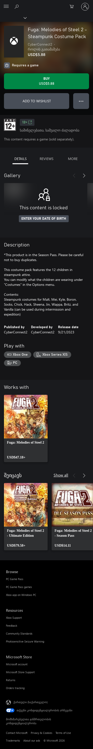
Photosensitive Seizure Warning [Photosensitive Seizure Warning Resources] (25, 641)
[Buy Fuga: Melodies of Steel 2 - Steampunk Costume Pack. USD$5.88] (46, 81)
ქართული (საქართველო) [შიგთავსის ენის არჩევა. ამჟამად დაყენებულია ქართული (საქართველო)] (30, 702)
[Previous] (74, 175)
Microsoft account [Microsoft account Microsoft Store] (17, 664)
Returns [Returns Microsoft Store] (10, 680)
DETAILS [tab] (20, 158)
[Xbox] (13, 17)
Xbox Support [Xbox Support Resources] (14, 617)
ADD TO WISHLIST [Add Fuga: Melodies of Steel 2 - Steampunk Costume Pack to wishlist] (37, 101)
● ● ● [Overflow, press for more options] (81, 101)
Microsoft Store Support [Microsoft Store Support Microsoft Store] (20, 672)
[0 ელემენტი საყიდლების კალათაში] (73, 7)
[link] (26, 428)
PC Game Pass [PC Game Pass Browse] (14, 579)
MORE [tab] (73, 158)
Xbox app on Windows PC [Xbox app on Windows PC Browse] (21, 594)
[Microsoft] (46, 4)
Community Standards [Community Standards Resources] (19, 633)
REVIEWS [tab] (46, 158)
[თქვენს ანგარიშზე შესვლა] (85, 7)
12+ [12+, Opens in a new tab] (27, 122)
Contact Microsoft (17, 732)
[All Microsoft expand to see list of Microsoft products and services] (6, 7)
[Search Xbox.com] (17, 6)
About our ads (31, 740)
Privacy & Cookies (41, 732)
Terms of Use (63, 732)
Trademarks (13, 740)
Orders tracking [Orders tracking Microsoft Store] (15, 688)
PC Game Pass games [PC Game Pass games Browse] (19, 586)
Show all (61, 475)
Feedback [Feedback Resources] (11, 625)
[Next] (84, 175)
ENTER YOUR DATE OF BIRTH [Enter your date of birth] (43, 218)
